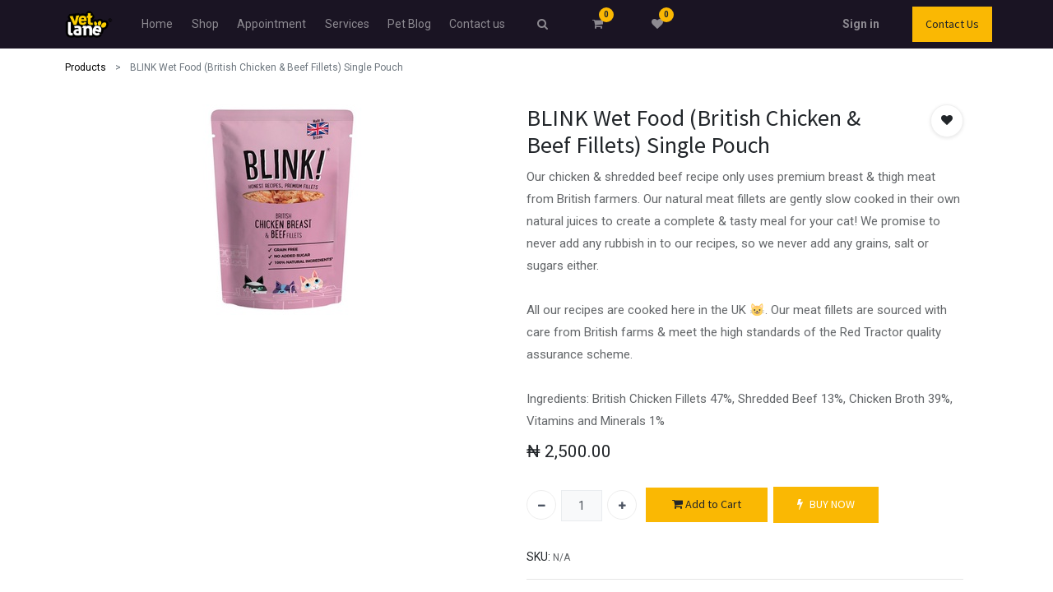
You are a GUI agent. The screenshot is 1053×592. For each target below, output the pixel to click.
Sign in (860, 23)
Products (85, 67)
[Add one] (622, 505)
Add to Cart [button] (706, 504)
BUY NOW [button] (826, 504)
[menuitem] (157, 24)
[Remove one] (541, 505)
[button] (946, 120)
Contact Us (952, 23)
